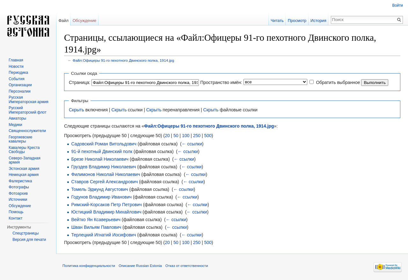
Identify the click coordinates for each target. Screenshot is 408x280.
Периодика (18, 72)
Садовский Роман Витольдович (103, 143)
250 (196, 135)
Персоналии (20, 91)
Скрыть (76, 109)
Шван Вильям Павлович (96, 227)
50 (175, 135)
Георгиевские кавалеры (20, 139)
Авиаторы (17, 118)
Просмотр (297, 20)
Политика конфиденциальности (88, 266)
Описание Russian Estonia (140, 266)
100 (185, 135)
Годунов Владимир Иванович (101, 197)
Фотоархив (18, 193)
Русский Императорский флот (27, 110)
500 (207, 135)
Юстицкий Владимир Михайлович (106, 211)
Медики (15, 124)
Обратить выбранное (338, 82)
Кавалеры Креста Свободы (24, 149)
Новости (16, 66)
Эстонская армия (24, 168)
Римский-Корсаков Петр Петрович (106, 204)
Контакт (15, 218)
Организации (20, 85)
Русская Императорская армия (28, 99)
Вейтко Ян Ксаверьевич (95, 219)
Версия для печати (29, 239)
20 (167, 135)
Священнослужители (27, 131)
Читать (277, 20)
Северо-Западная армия (24, 160)
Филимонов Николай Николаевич (105, 174)
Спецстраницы (25, 233)
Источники (18, 199)
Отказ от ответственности (186, 266)
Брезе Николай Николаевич (99, 159)
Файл (63, 20)
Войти (397, 5)
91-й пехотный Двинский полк (101, 151)
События (17, 79)
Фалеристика (20, 181)
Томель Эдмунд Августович (99, 189)
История (318, 20)
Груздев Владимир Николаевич (103, 166)
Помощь (16, 212)
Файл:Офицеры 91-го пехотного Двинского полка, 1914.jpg (123, 60)
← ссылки (192, 143)
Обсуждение (85, 20)
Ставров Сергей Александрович (104, 181)
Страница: (79, 82)
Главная (16, 60)
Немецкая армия (24, 174)
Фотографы (19, 187)
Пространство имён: (221, 82)
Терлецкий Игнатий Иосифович (103, 234)
